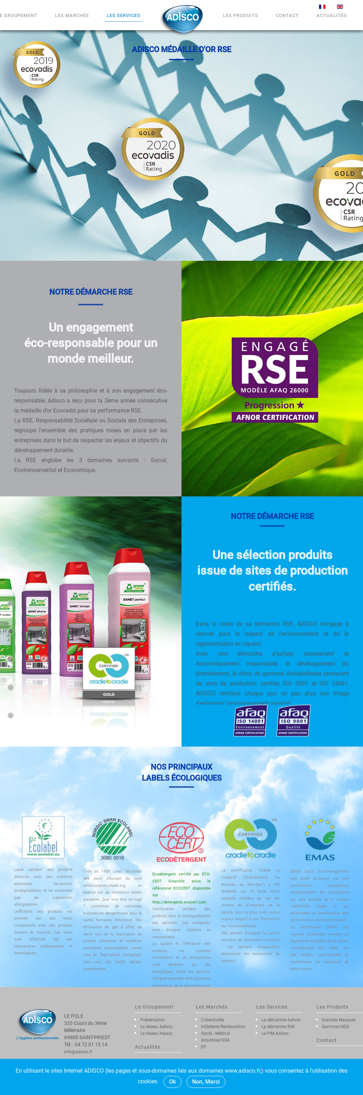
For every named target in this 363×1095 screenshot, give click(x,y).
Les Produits (240, 15)
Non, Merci (206, 1081)
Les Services (123, 15)
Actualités (332, 15)
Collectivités (212, 1055)
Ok (172, 1081)
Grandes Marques (339, 1055)
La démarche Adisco (281, 1055)
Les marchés (72, 15)
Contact (287, 15)
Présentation (152, 1055)
